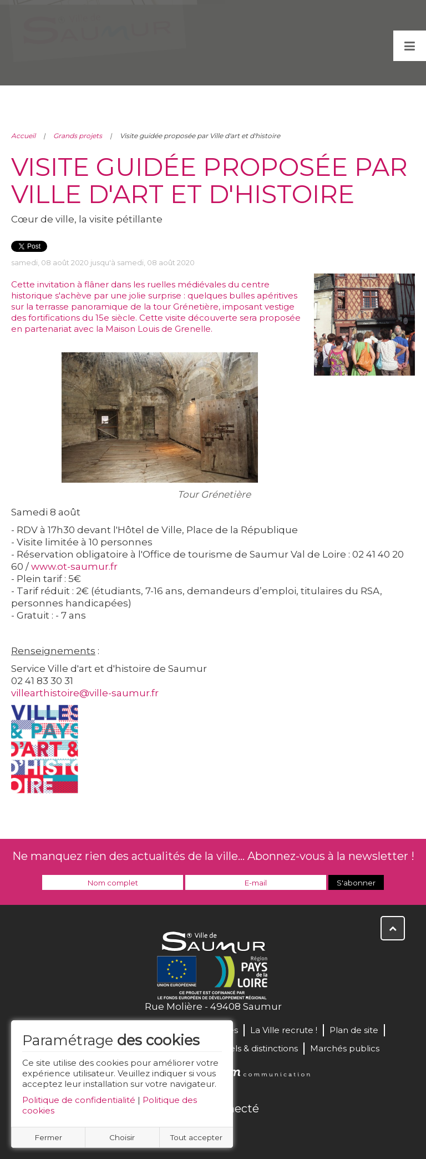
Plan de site (353, 1030)
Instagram (250, 1132)
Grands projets (77, 135)
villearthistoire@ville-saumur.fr (85, 693)
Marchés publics (344, 1048)
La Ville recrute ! (283, 1030)
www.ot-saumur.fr (74, 566)
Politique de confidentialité (78, 1100)
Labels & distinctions (256, 1048)
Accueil (23, 135)
